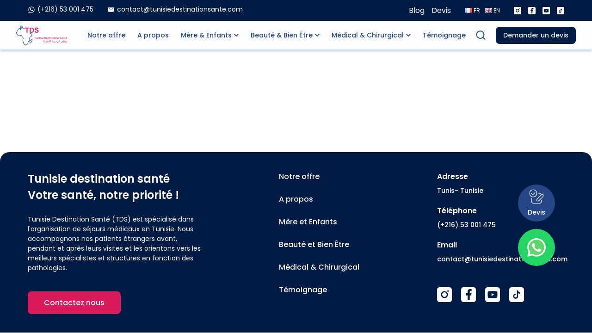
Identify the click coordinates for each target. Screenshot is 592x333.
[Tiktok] (560, 10)
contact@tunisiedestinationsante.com (502, 259)
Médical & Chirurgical (368, 35)
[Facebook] (532, 10)
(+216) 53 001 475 (466, 224)
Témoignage (444, 35)
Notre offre (106, 35)
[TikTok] (516, 294)
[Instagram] (517, 10)
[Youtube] (546, 10)
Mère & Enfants (206, 35)
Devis (441, 10)
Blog (417, 10)
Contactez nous (74, 302)
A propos (153, 35)
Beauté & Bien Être (282, 35)
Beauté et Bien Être (314, 244)
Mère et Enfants (308, 221)
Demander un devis (535, 35)
